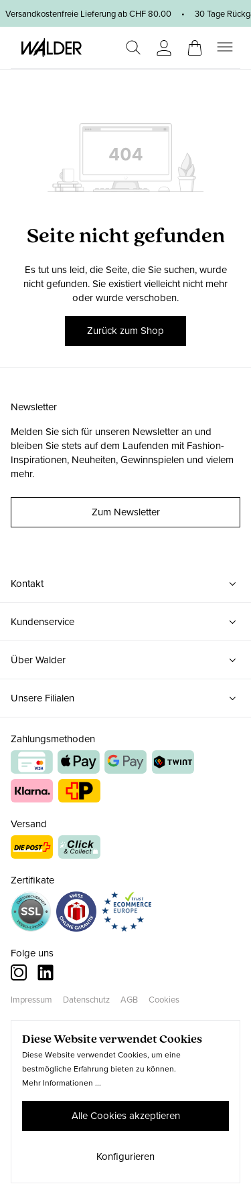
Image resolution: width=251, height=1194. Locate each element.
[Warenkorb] (194, 43)
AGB (129, 999)
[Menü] (225, 47)
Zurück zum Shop (125, 330)
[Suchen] (133, 48)
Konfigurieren (125, 1156)
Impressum (31, 999)
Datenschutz (86, 999)
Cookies (164, 999)
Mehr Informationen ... (61, 1083)
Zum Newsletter (126, 512)
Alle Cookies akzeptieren (126, 1115)
